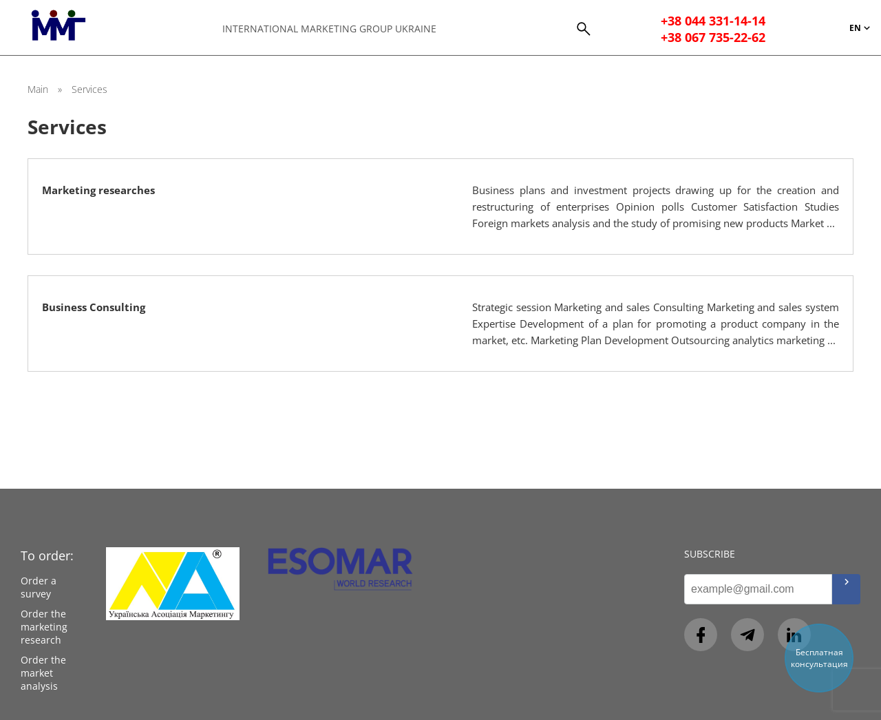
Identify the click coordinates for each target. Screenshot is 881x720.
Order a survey (38, 587)
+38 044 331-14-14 (713, 20)
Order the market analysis (43, 672)
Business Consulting (93, 307)
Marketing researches (98, 190)
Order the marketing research (44, 626)
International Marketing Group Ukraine (329, 28)
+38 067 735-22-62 (713, 37)
